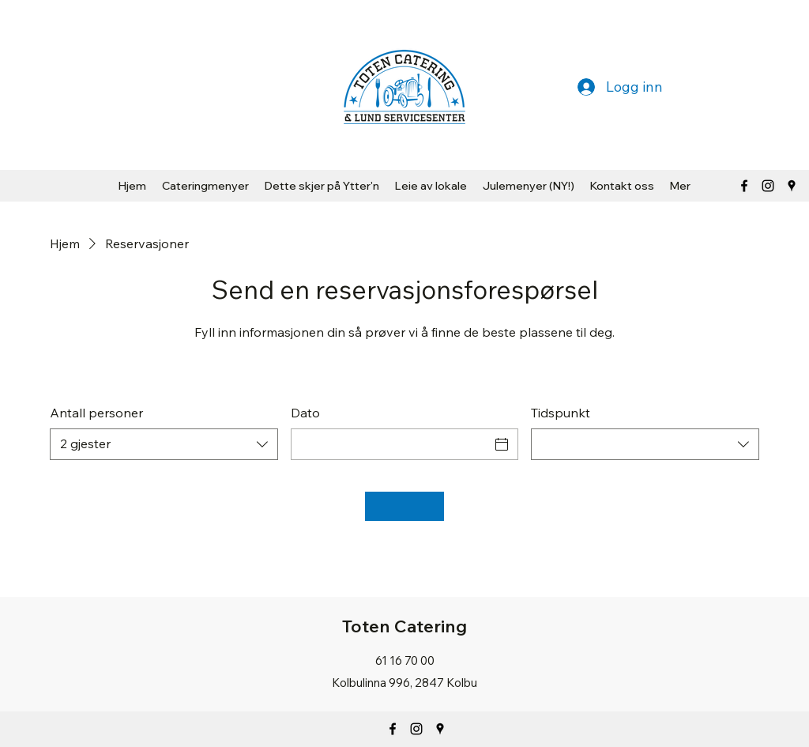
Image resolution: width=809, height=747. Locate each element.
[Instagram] (416, 729)
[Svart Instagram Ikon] (768, 186)
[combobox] (164, 444)
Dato (305, 413)
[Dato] (391, 444)
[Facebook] (744, 186)
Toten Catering (404, 626)
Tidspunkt (560, 413)
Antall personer (96, 413)
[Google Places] (792, 186)
